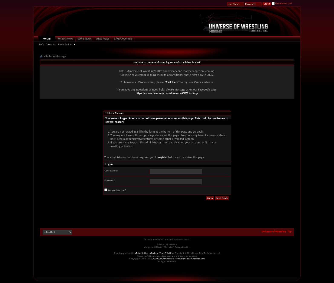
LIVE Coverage (123, 38)
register (162, 157)
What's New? (65, 38)
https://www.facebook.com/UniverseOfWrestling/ (167, 93)
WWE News (85, 38)
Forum (46, 38)
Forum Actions (65, 44)
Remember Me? (282, 3)
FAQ (41, 44)
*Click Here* (172, 82)
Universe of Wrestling (274, 231)
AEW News (102, 38)
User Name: (111, 170)
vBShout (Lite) (141, 253)
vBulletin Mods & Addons (162, 253)
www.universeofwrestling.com (190, 258)
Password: (110, 180)
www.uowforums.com (163, 258)
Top (290, 231)
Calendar (50, 44)
